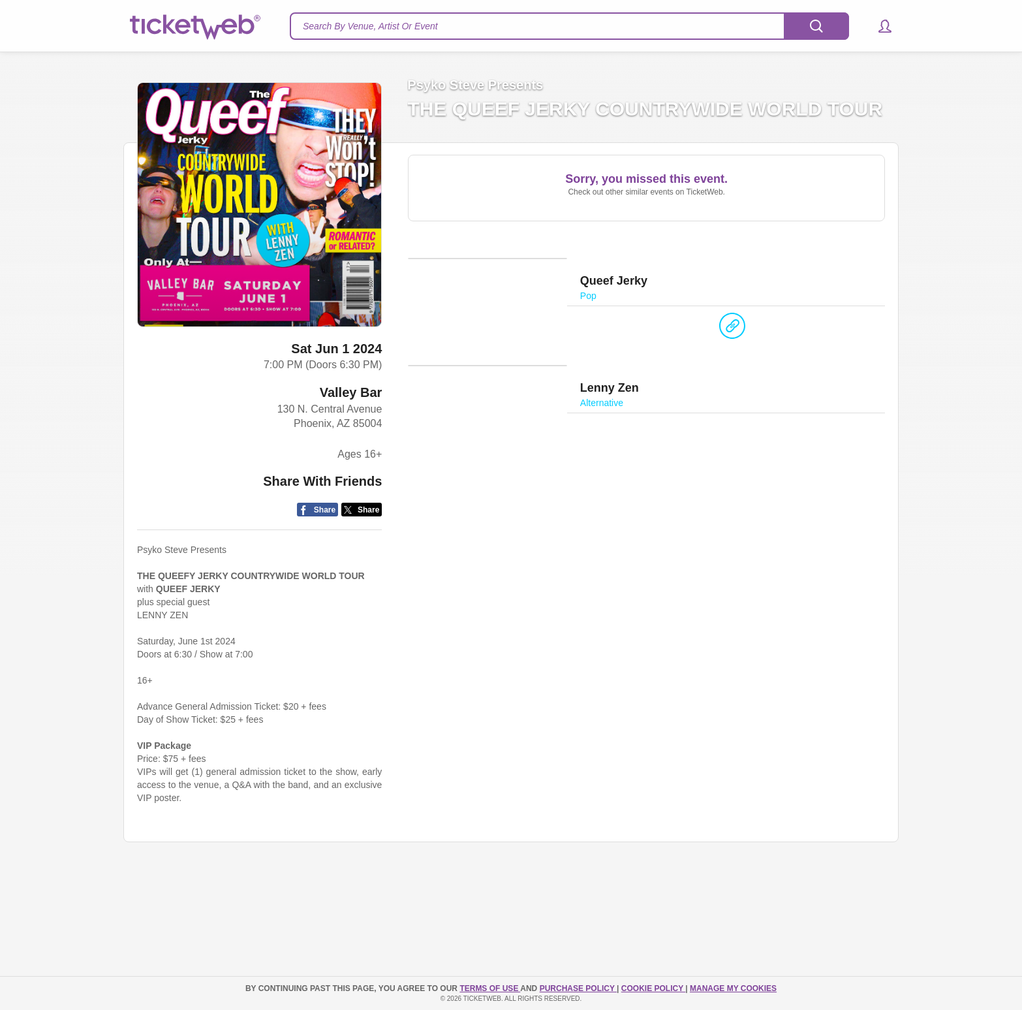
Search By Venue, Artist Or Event (370, 26)
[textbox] (569, 26)
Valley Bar (351, 392)
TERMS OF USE (489, 988)
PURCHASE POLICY (578, 988)
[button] (878, 26)
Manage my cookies (733, 988)
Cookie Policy (653, 988)
